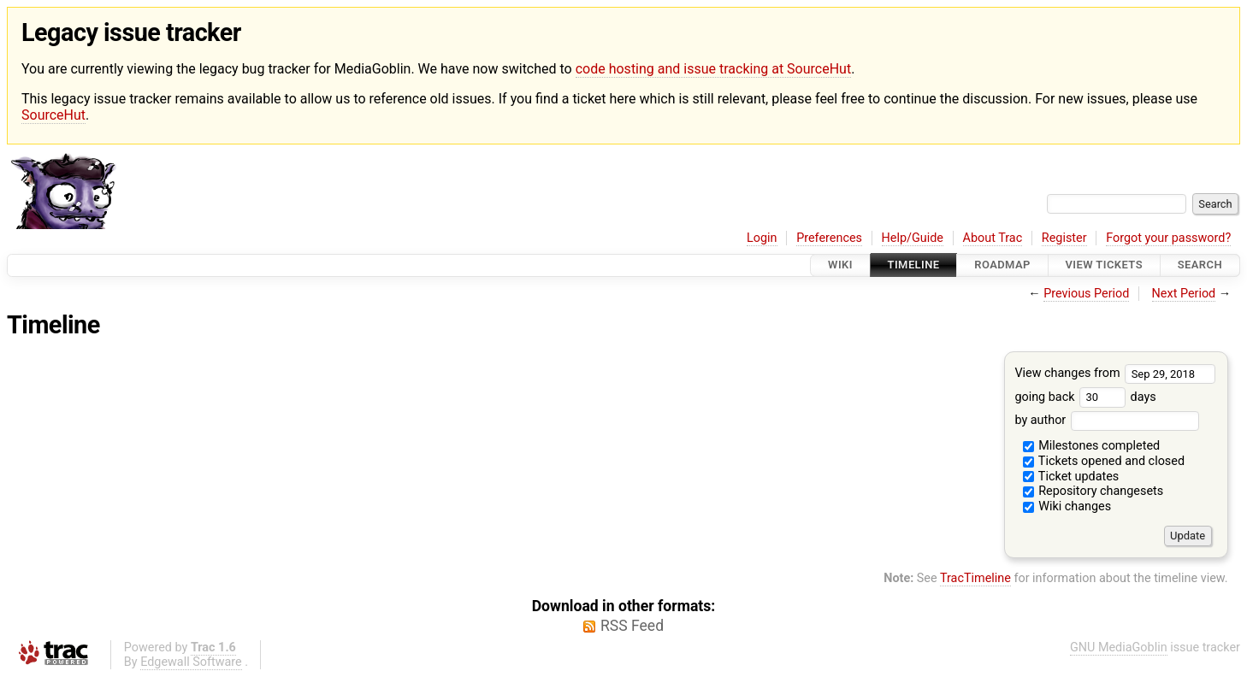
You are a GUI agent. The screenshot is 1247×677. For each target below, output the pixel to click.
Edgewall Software (191, 662)
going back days (1084, 397)
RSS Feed (632, 625)
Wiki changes (1067, 506)
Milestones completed (1092, 446)
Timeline (914, 265)
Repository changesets (1093, 491)
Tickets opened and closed (1104, 461)
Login (762, 238)
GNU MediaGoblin (1118, 647)
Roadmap (1002, 265)
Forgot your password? (1168, 238)
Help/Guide (912, 238)
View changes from (1114, 373)
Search (1200, 265)
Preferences (829, 238)
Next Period (1184, 293)
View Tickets (1104, 265)
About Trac (993, 238)
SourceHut (53, 115)
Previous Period (1086, 293)
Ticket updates (1071, 476)
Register (1064, 238)
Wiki (840, 265)
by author (1106, 420)
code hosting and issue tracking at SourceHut (713, 69)
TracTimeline (975, 578)
